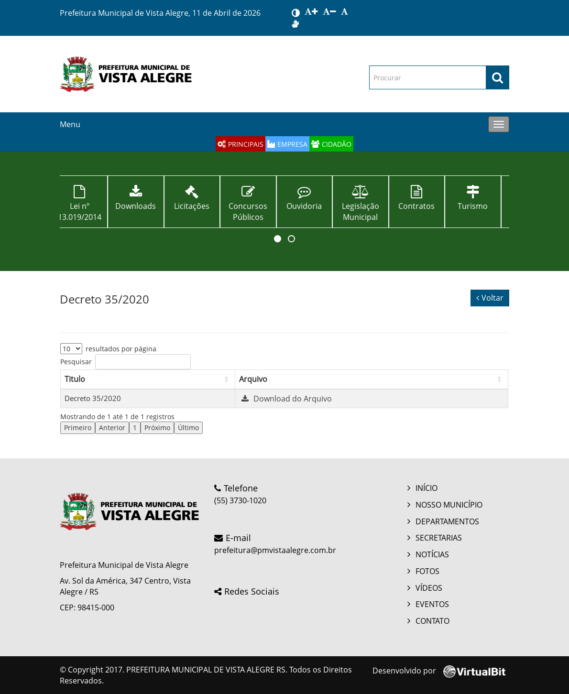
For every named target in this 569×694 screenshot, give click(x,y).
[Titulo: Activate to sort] (148, 379)
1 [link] (135, 427)
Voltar (489, 298)
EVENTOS (432, 604)
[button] (277, 239)
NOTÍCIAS (432, 554)
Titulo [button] (75, 379)
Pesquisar (76, 361)
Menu (70, 124)
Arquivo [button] (253, 379)
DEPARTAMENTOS (447, 521)
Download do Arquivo (285, 398)
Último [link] (188, 427)
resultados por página (121, 348)
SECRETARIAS (439, 537)
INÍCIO (427, 488)
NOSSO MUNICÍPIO (449, 504)
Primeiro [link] (77, 427)
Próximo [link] (157, 427)
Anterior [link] (112, 427)
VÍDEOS (429, 588)
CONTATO (432, 621)
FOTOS (427, 571)
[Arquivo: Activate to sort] (371, 379)
